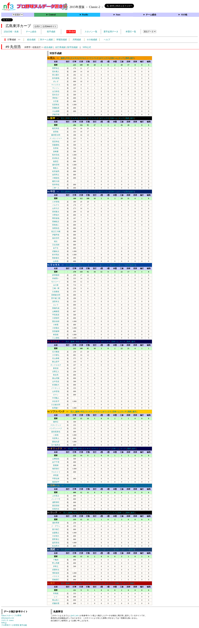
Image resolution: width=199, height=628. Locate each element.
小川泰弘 (55, 355)
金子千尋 (55, 462)
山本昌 (55, 261)
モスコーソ (55, 282)
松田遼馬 (55, 171)
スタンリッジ (55, 425)
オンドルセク (55, 365)
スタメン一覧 (91, 32)
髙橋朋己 (55, 580)
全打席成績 (60, 47)
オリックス (104, 58)
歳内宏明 (55, 165)
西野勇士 (55, 539)
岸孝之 (55, 566)
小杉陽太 (55, 328)
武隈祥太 (55, 570)
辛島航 (55, 593)
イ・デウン (55, 526)
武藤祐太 (55, 251)
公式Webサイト (49, 26)
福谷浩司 (55, 238)
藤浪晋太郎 (55, 135)
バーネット (55, 388)
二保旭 (55, 435)
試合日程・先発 (11, 32)
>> (54, 58)
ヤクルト (82, 58)
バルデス (55, 205)
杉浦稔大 (55, 385)
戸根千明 (55, 114)
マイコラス (55, 85)
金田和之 (55, 175)
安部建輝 (55, 331)
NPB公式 (87, 47)
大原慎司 (55, 318)
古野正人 (55, 372)
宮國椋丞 (55, 108)
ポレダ (55, 81)
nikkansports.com (7, 618)
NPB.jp (4, 623)
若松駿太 (55, 212)
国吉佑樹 (55, 321)
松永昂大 (55, 546)
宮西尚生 (55, 509)
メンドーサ (55, 499)
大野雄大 (55, 215)
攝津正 (55, 422)
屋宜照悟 (55, 506)
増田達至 (55, 573)
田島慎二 (55, 225)
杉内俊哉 (55, 78)
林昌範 (55, 335)
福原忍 (55, 161)
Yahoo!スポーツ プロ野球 (11, 615)
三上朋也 (55, 338)
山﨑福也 (55, 459)
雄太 (56, 241)
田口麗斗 (55, 75)
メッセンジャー (55, 138)
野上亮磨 (55, 563)
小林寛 (55, 325)
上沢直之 (55, 496)
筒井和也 (55, 185)
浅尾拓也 (55, 228)
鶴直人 (55, 168)
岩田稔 (55, 132)
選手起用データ (111, 32)
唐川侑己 (55, 529)
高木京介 (55, 95)
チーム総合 (151, 15)
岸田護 (55, 475)
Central (52, 15)
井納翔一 (55, 278)
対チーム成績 (46, 39)
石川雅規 (55, 352)
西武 (127, 58)
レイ (56, 597)
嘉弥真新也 (55, 432)
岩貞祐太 (55, 158)
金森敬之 (55, 533)
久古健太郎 (55, 405)
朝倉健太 (55, 258)
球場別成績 (61, 39)
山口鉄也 (55, 91)
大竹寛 (55, 101)
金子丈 (55, 248)
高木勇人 (55, 71)
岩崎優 (55, 151)
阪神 (63, 58)
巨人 (63, 118)
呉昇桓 (55, 148)
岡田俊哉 (55, 218)
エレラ (55, 305)
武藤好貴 (55, 603)
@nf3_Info (75, 615)
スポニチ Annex (7, 620)
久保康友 (55, 292)
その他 (184, 15)
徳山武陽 (55, 378)
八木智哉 (55, 202)
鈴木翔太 (55, 255)
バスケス (55, 576)
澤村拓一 (55, 98)
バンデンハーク (55, 428)
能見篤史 (55, 128)
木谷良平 (55, 401)
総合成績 (31, 39)
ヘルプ (107, 39)
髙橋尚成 (55, 308)
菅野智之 (55, 68)
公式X (37, 26)
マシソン (55, 88)
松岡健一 (55, 408)
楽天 (132, 58)
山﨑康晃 (55, 311)
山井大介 (55, 208)
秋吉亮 (55, 375)
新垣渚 (55, 368)
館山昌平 (55, 362)
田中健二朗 (55, 298)
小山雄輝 (55, 111)
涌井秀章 (55, 523)
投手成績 (51, 32)
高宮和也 (55, 142)
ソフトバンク (93, 58)
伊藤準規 (55, 235)
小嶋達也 (55, 178)
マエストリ (55, 472)
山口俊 (55, 285)
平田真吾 (55, 315)
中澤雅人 (55, 398)
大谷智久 (55, 536)
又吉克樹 (55, 245)
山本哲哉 (55, 391)
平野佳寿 (55, 479)
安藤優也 (55, 145)
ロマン (55, 395)
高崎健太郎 (55, 295)
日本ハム (113, 58)
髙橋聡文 (55, 222)
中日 (68, 58)
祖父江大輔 (55, 231)
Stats (118, 15)
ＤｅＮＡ (74, 58)
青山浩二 (55, 600)
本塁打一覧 (131, 32)
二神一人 (55, 188)
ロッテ (121, 58)
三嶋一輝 (55, 288)
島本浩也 (55, 155)
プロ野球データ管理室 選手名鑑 (14, 625)
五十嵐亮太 (55, 445)
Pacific (85, 15)
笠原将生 (55, 105)
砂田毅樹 (55, 275)
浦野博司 (55, 502)
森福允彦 (55, 442)
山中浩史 (55, 381)
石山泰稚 (55, 358)
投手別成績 (72, 47)
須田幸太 (55, 301)
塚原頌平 (55, 482)
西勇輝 (55, 465)
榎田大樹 (55, 181)
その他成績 (92, 39)
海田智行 (55, 469)
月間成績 (77, 39)
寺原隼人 (55, 438)
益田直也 (55, 543)
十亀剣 (55, 560)
